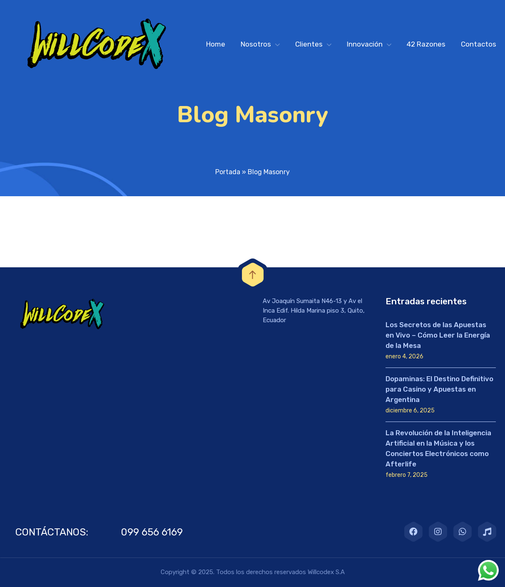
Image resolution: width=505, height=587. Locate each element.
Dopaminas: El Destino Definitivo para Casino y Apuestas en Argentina (439, 389)
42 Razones (426, 44)
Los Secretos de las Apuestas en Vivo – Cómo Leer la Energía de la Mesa (438, 335)
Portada (227, 172)
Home (215, 44)
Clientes (309, 44)
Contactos (478, 44)
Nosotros (256, 44)
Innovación (365, 44)
